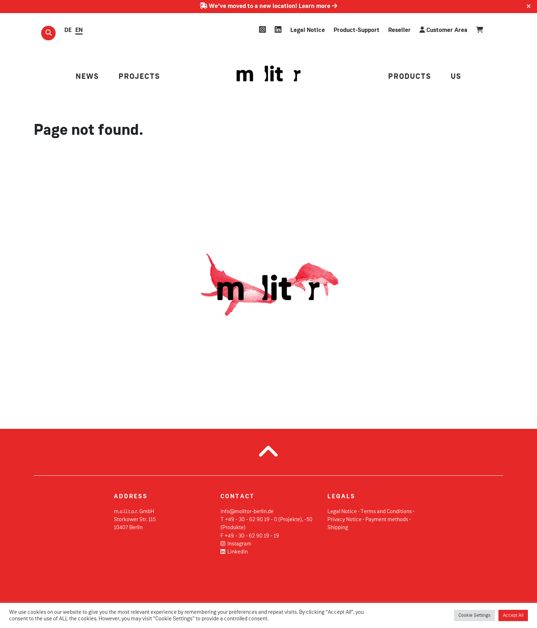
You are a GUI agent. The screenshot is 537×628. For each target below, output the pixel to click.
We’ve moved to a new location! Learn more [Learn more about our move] (268, 6)
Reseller (399, 30)
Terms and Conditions (386, 511)
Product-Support (356, 30)
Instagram (235, 544)
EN (79, 30)
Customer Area (443, 30)
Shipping (337, 527)
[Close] (528, 6)
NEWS (87, 77)
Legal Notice (307, 30)
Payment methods (386, 519)
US (456, 77)
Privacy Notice (344, 519)
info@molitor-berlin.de (247, 511)
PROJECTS (139, 77)
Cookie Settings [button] (474, 615)
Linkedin (234, 552)
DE (68, 30)
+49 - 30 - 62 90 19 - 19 (251, 536)
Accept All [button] (513, 615)
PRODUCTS (409, 77)
